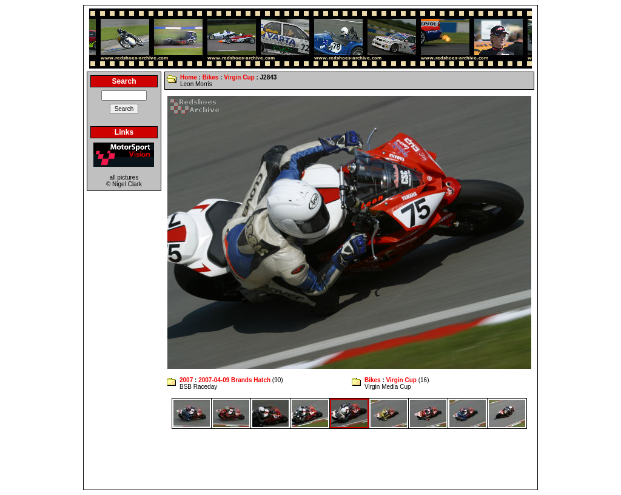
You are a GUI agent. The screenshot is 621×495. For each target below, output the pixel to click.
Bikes (211, 77)
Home (188, 77)
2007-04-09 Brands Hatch (234, 380)
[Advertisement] (310, 459)
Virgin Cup (239, 77)
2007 (186, 380)
